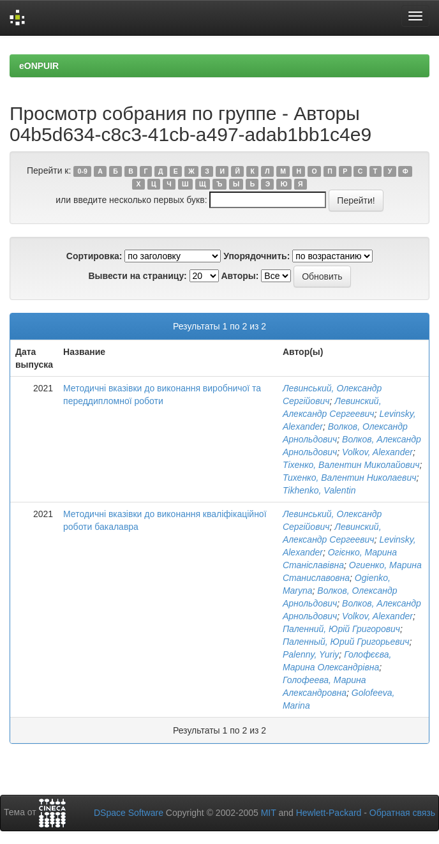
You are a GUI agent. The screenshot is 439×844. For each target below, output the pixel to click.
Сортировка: (94, 256)
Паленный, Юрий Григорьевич (346, 642)
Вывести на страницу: (137, 276)
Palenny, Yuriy (311, 654)
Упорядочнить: (256, 256)
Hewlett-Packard (329, 813)
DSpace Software (128, 813)
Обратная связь (402, 813)
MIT (268, 813)
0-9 (82, 171)
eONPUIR (39, 66)
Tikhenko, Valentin (319, 490)
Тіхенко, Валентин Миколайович (351, 465)
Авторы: (239, 276)
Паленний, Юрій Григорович (341, 629)
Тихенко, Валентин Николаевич (350, 477)
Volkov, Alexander (377, 452)
